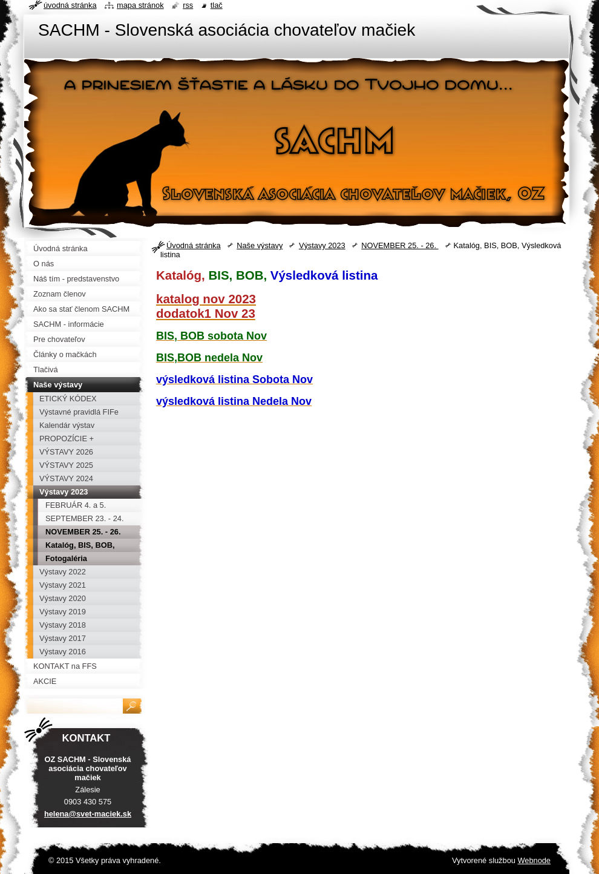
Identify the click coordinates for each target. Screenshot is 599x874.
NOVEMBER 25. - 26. (399, 245)
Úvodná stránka (193, 245)
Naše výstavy (260, 245)
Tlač (217, 5)
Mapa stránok (140, 5)
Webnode (534, 860)
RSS (188, 5)
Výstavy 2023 (322, 245)
